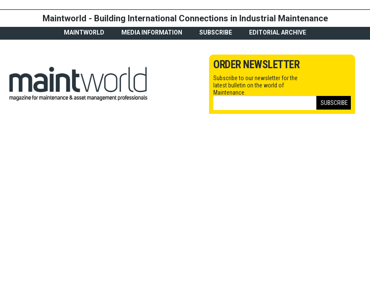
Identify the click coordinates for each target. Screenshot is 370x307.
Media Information (151, 32)
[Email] (264, 103)
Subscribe (215, 32)
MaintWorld (84, 32)
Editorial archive (277, 32)
